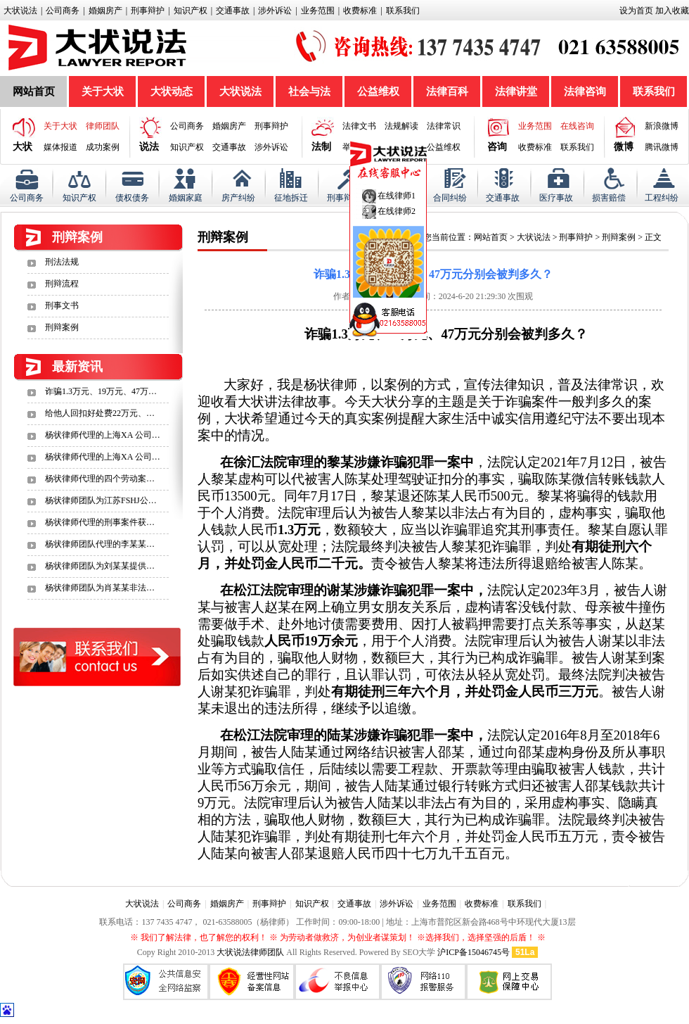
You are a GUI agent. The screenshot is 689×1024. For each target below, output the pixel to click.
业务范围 (318, 10)
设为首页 (636, 10)
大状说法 (20, 10)
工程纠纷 (661, 198)
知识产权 (190, 10)
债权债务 (132, 198)
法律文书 (359, 126)
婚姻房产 (105, 10)
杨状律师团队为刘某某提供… (100, 566)
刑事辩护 (148, 10)
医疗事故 (556, 198)
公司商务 (62, 10)
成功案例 (103, 147)
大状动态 (171, 91)
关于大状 (103, 91)
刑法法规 (62, 262)
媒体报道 (60, 147)
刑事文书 (62, 305)
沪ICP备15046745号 (473, 952)
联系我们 (403, 10)
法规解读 (401, 126)
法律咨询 (585, 91)
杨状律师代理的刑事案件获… (100, 522)
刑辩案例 (62, 327)
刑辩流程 (62, 284)
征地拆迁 (291, 198)
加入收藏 (672, 10)
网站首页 (34, 91)
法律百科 (447, 91)
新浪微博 (661, 126)
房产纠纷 (238, 198)
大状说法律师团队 (250, 952)
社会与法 (309, 91)
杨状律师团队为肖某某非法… (100, 588)
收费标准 (360, 10)
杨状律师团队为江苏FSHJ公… (101, 500)
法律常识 (444, 126)
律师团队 (103, 126)
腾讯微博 (661, 147)
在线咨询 (577, 126)
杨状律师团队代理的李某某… (100, 544)
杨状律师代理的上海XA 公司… (102, 435)
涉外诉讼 (275, 10)
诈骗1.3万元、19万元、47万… (101, 391)
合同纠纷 (450, 198)
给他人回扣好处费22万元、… (100, 413)
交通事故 (233, 10)
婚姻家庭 (185, 198)
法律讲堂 (516, 91)
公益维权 (378, 91)
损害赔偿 (609, 198)
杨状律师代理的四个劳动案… (100, 478)
